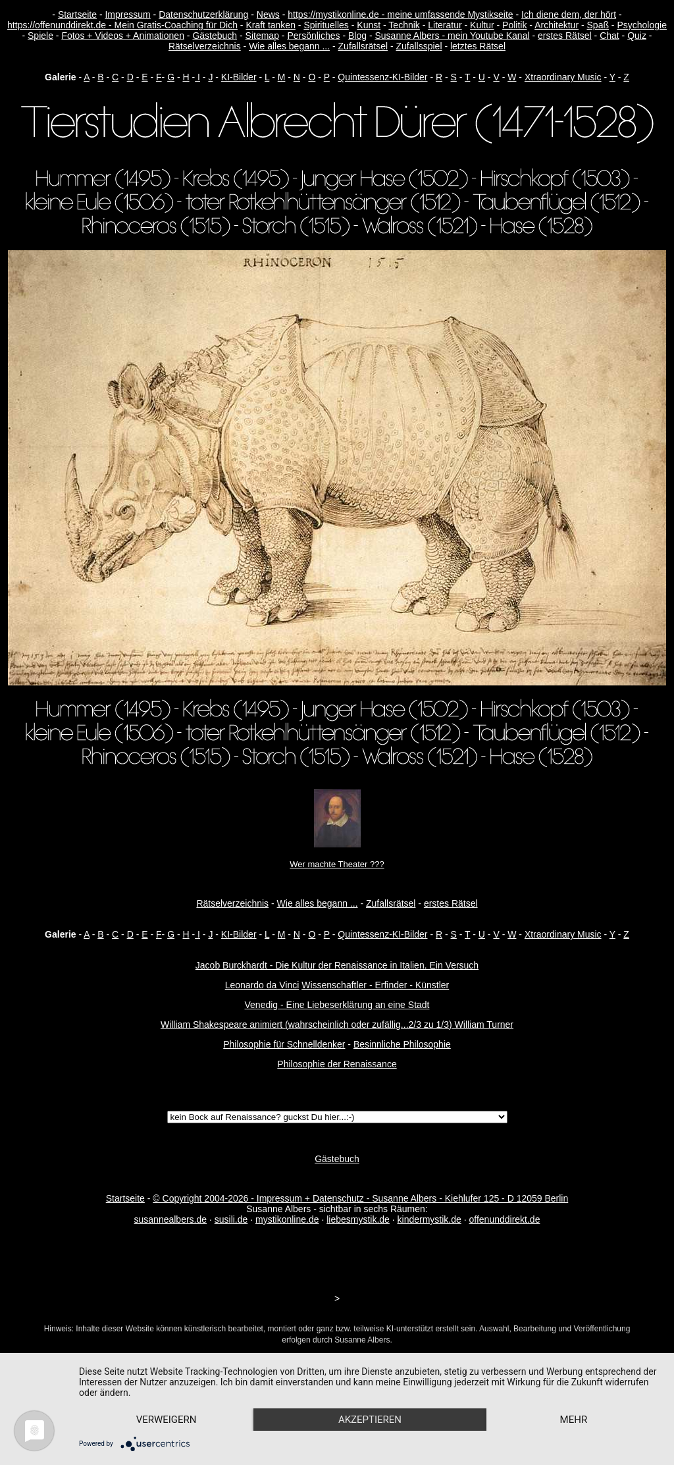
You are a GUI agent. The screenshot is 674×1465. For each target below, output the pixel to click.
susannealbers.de (170, 1219)
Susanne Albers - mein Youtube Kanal (452, 35)
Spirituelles (325, 25)
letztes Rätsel (478, 46)
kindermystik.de (429, 1219)
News (268, 14)
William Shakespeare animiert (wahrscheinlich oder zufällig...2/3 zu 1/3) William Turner (337, 1024)
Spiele (40, 35)
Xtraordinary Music (563, 77)
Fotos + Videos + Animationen (122, 35)
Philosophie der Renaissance (336, 1064)
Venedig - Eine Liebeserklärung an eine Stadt (337, 1004)
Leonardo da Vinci (262, 985)
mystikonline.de (287, 1219)
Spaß (598, 25)
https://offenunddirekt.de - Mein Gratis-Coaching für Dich (122, 25)
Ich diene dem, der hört (568, 14)
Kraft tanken (271, 25)
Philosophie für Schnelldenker (284, 1044)
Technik (403, 25)
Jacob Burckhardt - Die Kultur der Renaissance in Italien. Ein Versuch (337, 965)
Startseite (77, 14)
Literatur (444, 25)
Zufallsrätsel (363, 46)
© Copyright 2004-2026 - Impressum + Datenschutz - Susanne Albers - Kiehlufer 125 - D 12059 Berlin (360, 1198)
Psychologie (642, 25)
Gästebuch (214, 35)
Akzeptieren (370, 1419)
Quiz (636, 35)
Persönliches (313, 35)
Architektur (556, 25)
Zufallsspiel (419, 46)
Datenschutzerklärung (203, 14)
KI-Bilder (239, 77)
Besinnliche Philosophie (402, 1044)
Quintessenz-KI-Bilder (382, 77)
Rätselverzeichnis (204, 46)
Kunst (368, 25)
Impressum (127, 14)
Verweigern (166, 1419)
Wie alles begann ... (289, 46)
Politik (514, 25)
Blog (357, 35)
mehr (574, 1419)
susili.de (231, 1219)
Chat (609, 35)
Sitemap (262, 35)
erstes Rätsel (565, 35)
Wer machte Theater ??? (337, 864)
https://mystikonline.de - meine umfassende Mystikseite (400, 14)
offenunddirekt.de (504, 1219)
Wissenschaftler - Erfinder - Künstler (375, 985)
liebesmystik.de (358, 1219)
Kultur (482, 25)
